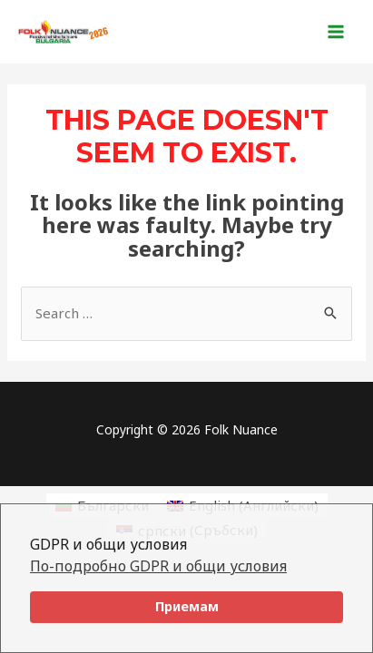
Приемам (187, 606)
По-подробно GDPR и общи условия (158, 566)
